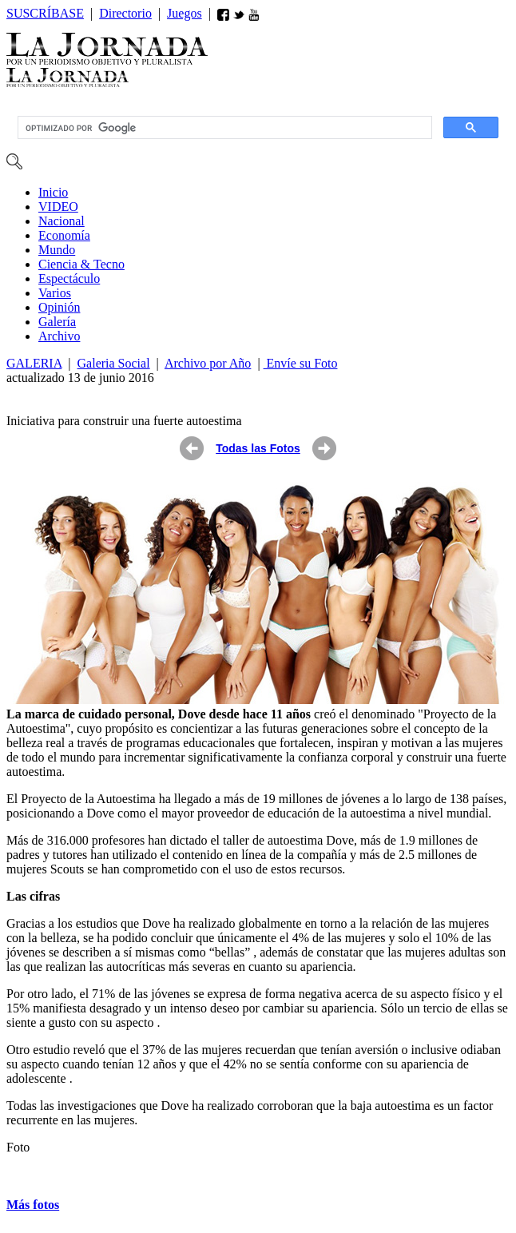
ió (59, 307)
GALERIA (34, 363)
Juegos (184, 13)
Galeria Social (113, 363)
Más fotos (32, 1204)
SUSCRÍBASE (45, 13)
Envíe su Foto (301, 363)
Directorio (125, 13)
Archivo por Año (208, 363)
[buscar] (223, 128)
